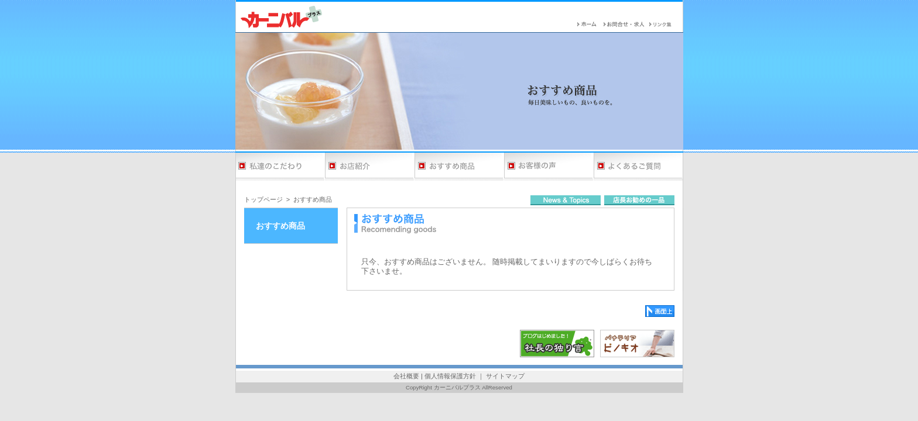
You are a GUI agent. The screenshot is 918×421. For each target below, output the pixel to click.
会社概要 (406, 375)
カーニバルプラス (457, 387)
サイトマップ (505, 375)
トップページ (263, 199)
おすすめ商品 (312, 199)
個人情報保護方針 (450, 375)
